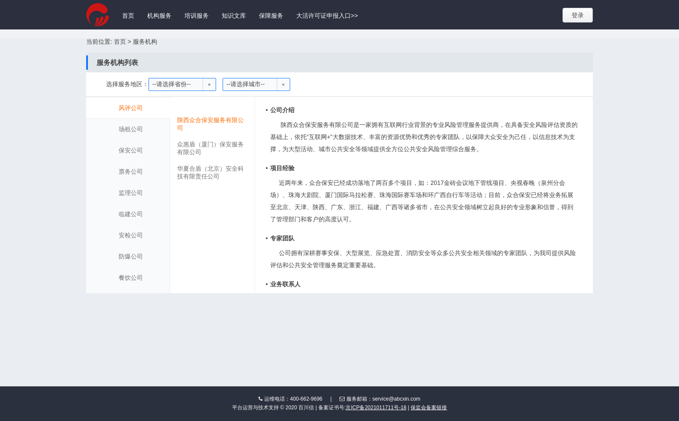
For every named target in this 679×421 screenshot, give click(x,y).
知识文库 (234, 15)
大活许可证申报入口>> (327, 15)
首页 (128, 15)
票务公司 (131, 171)
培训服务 (196, 15)
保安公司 (131, 150)
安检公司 (131, 235)
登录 (578, 15)
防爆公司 (131, 256)
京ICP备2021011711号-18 (376, 408)
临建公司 (131, 213)
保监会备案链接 (429, 408)
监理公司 (131, 192)
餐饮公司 (131, 277)
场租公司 (131, 129)
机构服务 (159, 15)
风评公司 (131, 107)
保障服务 (271, 15)
